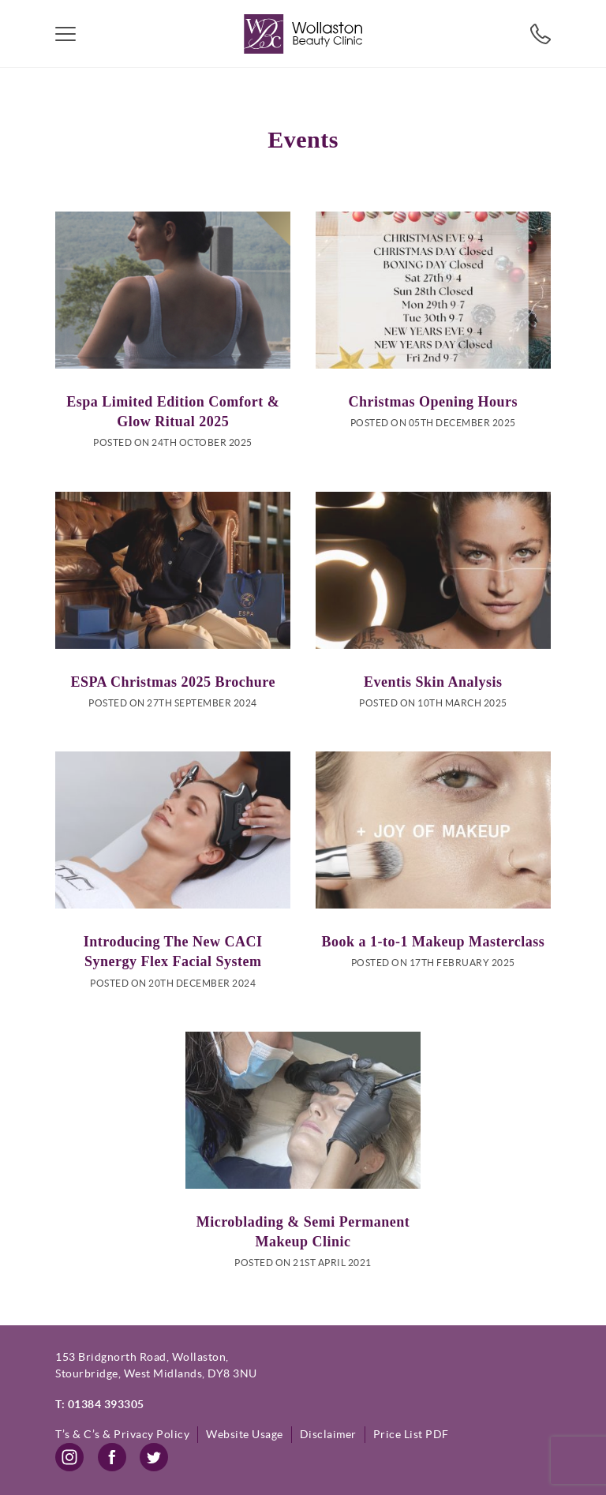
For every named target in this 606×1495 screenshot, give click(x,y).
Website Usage (244, 1434)
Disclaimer (328, 1434)
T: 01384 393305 (99, 1404)
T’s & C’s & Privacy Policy (122, 1434)
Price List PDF (411, 1434)
